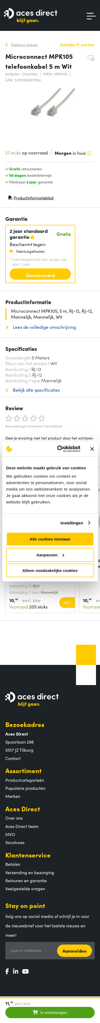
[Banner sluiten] (92, 449)
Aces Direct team (21, 826)
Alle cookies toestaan (50, 539)
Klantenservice (28, 854)
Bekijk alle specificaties (36, 390)
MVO (10, 834)
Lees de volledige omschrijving (44, 327)
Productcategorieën (24, 780)
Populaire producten (25, 788)
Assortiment (23, 770)
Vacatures (15, 842)
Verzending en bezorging (29, 872)
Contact (13, 758)
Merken (12, 796)
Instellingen (72, 523)
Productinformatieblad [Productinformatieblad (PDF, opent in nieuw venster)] (31, 199)
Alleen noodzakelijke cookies (50, 570)
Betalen (12, 864)
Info (67, 602)
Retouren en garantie (26, 880)
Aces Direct (22, 808)
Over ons (14, 818)
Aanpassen (50, 555)
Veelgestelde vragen (25, 888)
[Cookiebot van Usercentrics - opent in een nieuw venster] (59, 448)
